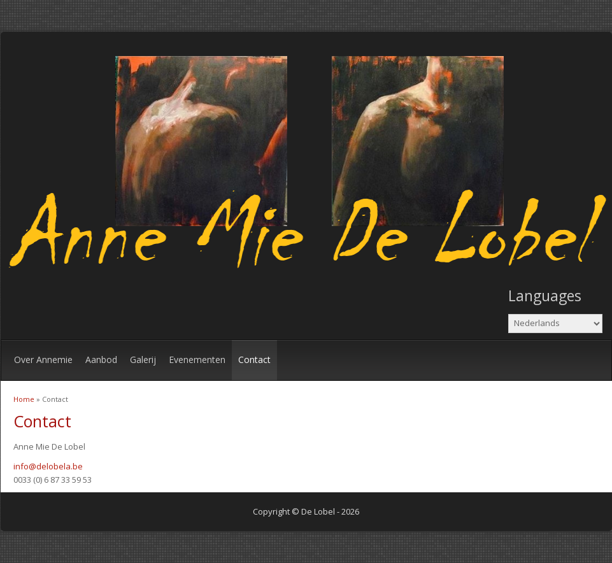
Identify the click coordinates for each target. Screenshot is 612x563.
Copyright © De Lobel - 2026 (306, 511)
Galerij (143, 359)
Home (23, 399)
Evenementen (197, 359)
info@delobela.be (48, 466)
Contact (254, 359)
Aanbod (101, 359)
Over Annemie (43, 359)
